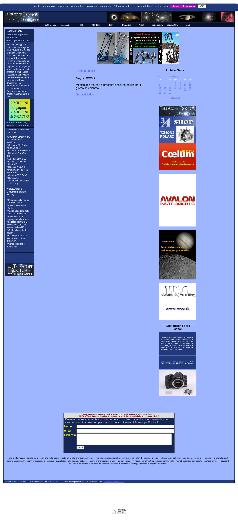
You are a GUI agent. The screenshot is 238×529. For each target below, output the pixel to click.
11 (190, 85)
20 (165, 90)
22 (175, 90)
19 (160, 90)
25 (190, 90)
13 (165, 88)
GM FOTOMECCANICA (172, 361)
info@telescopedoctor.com (114, 484)
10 (185, 85)
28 (170, 93)
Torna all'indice (86, 70)
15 (175, 88)
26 (160, 93)
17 (185, 88)
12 (160, 88)
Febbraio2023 (174, 77)
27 (165, 93)
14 (170, 88)
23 (180, 90)
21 (170, 90)
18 (190, 88)
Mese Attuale (175, 98)
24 (185, 90)
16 (180, 88)
